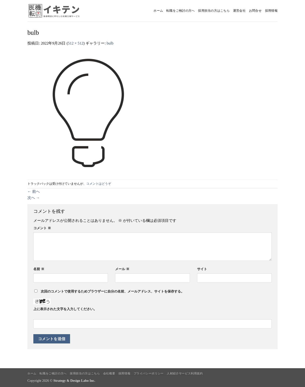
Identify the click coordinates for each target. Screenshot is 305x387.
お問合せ (255, 10)
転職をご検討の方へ (180, 10)
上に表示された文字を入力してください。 (65, 309)
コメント (42, 228)
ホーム (158, 10)
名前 (38, 269)
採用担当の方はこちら (214, 10)
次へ (33, 198)
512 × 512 (75, 43)
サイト (202, 269)
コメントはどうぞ (98, 183)
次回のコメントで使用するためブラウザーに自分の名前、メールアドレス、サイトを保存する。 (112, 291)
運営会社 (239, 10)
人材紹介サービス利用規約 (185, 373)
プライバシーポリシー (149, 373)
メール (122, 269)
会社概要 (109, 373)
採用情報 (271, 10)
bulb (110, 43)
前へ (33, 191)
